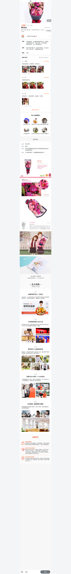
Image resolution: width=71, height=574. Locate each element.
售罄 (45, 572)
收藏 (48, 30)
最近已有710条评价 (44, 57)
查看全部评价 (35, 109)
